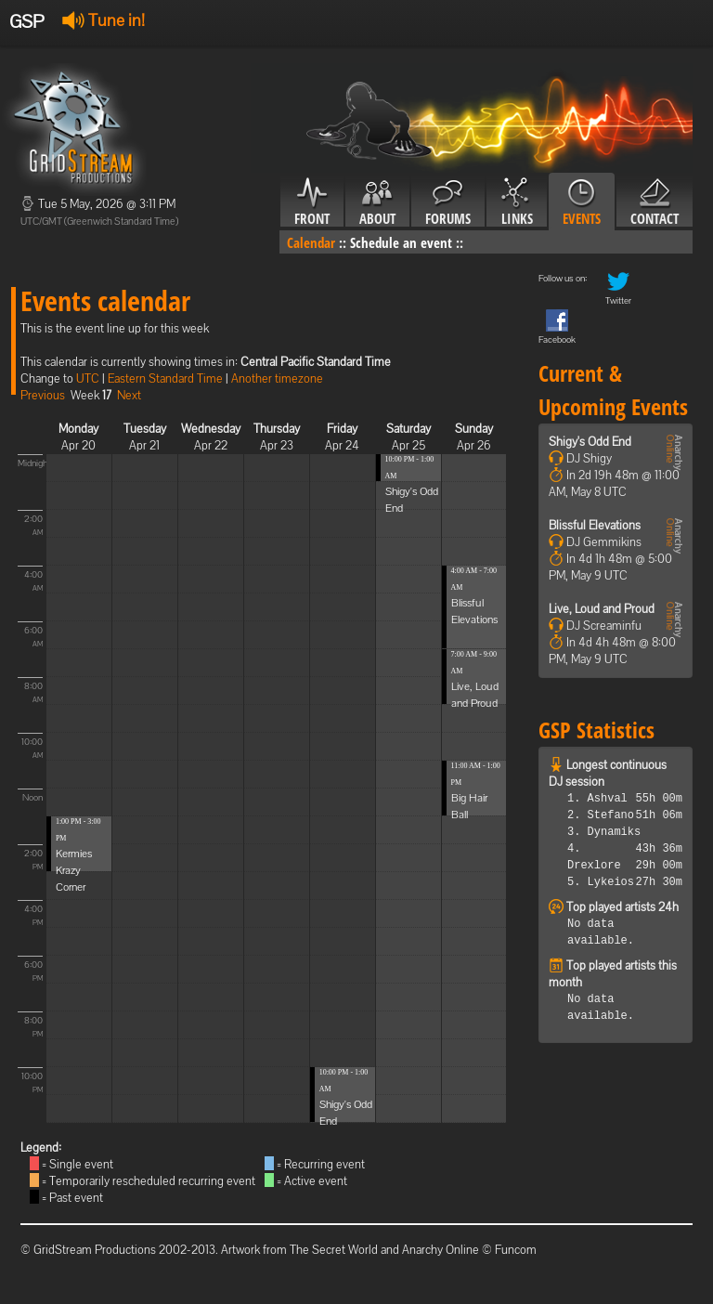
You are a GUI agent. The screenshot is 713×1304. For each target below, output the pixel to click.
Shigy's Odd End (590, 442)
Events (582, 202)
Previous (42, 395)
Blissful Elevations (595, 525)
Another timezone (277, 378)
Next (129, 395)
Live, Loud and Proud (602, 609)
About (377, 202)
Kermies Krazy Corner (74, 870)
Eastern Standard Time (165, 378)
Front (312, 202)
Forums (448, 202)
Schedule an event (401, 242)
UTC (87, 378)
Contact (654, 202)
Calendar (311, 242)
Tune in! (103, 20)
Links (516, 202)
